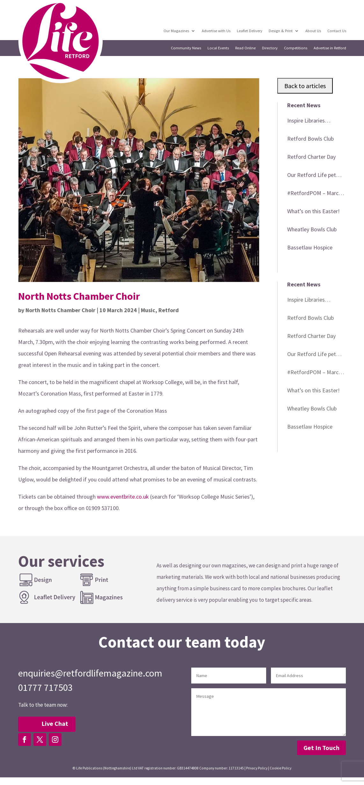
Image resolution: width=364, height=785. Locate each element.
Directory (270, 48)
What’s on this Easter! (313, 211)
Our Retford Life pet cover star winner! (311, 176)
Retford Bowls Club (310, 138)
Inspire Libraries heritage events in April (314, 121)
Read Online (245, 48)
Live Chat (54, 723)
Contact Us (336, 31)
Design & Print (281, 31)
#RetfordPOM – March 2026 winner (314, 194)
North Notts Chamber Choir (60, 310)
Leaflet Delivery (249, 31)
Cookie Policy (280, 768)
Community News (186, 48)
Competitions (295, 48)
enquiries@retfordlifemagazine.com (90, 673)
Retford (168, 310)
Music (148, 310)
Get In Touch (321, 748)
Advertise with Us (216, 31)
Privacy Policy (256, 768)
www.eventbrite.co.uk (123, 496)
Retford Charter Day (311, 156)
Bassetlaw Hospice (309, 247)
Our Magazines (176, 31)
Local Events (218, 48)
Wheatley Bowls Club (312, 229)
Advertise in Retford (330, 48)
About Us (313, 31)
